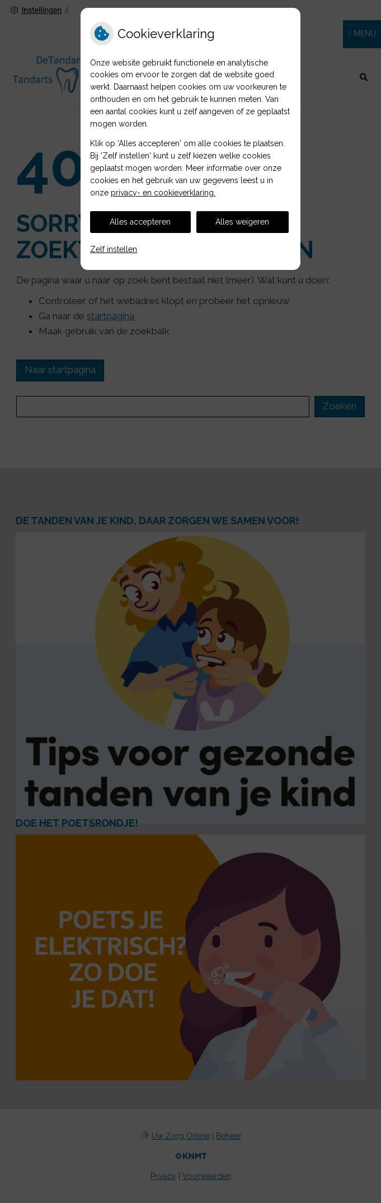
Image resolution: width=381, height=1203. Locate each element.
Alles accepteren (140, 221)
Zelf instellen (113, 249)
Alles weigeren (242, 221)
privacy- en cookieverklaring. (163, 192)
